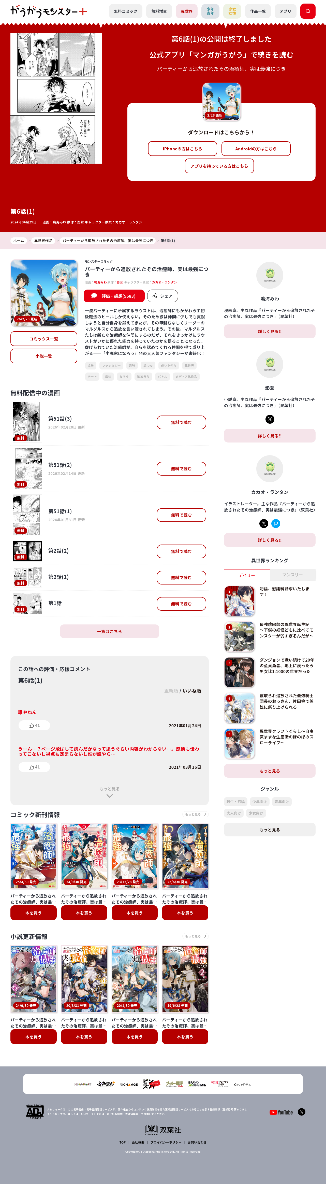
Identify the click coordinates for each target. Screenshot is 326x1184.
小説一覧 (44, 356)
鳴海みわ (59, 222)
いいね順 (192, 690)
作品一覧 (258, 11)
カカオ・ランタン (128, 222)
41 (37, 725)
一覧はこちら (109, 631)
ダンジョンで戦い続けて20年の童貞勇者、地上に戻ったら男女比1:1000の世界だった (287, 665)
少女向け (256, 813)
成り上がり (169, 365)
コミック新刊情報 (35, 814)
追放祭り (143, 376)
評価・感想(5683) (119, 296)
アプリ (285, 11)
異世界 (187, 11)
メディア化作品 (186, 376)
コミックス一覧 (43, 339)
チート (92, 376)
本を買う (33, 913)
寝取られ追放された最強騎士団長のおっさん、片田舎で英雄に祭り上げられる (287, 701)
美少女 (148, 365)
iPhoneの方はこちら (182, 149)
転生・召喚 (236, 801)
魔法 (108, 376)
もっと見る (109, 789)
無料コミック (125, 11)
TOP (123, 1142)
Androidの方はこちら (256, 149)
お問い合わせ (197, 1142)
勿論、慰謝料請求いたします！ (284, 591)
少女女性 (232, 11)
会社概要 (138, 1142)
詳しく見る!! (270, 331)
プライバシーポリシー (166, 1142)
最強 (132, 365)
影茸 (80, 222)
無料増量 (159, 11)
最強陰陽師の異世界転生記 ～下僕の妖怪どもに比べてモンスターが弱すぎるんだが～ (287, 630)
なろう (124, 376)
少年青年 (210, 11)
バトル (162, 376)
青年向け (282, 801)
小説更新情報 (29, 936)
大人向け (234, 813)
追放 (91, 365)
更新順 (171, 690)
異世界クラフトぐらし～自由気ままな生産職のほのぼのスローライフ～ (287, 737)
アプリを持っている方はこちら (219, 166)
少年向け (260, 801)
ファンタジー (111, 365)
